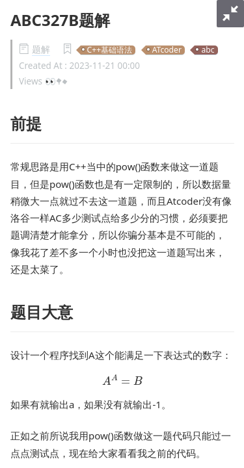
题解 (41, 49)
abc (207, 50)
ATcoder (167, 50)
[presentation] (122, 379)
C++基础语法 (110, 50)
